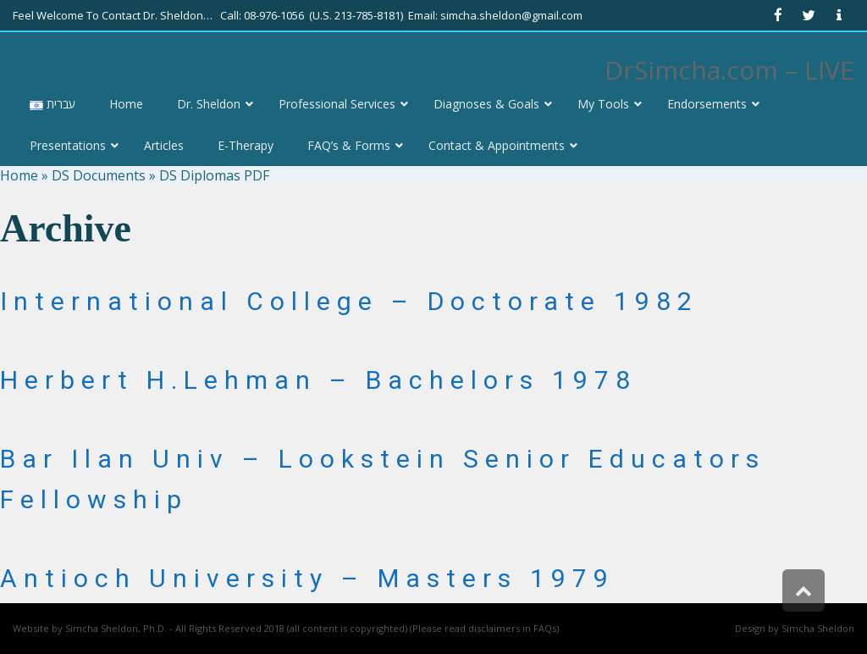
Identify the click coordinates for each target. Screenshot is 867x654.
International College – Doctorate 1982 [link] (349, 301)
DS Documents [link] (99, 175)
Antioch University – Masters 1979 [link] (307, 578)
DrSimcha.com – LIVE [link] (729, 70)
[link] (778, 15)
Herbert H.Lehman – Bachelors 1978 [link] (318, 380)
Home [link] (19, 175)
